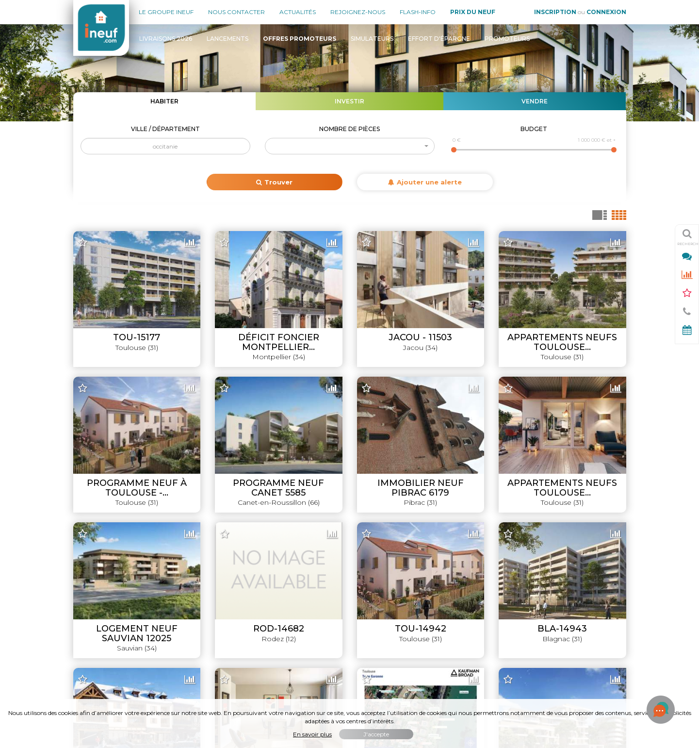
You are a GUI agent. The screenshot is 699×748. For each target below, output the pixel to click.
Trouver (274, 182)
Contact (86, 621)
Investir (349, 101)
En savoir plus (312, 734)
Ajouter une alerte (425, 182)
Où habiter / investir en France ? (574, 653)
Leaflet (426, 513)
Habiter (164, 101)
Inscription (555, 12)
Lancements (227, 38)
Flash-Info (418, 12)
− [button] (86, 254)
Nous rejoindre (97, 605)
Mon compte (94, 637)
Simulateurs (372, 38)
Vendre (534, 101)
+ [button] (86, 239)
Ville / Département (165, 129)
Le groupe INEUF (101, 556)
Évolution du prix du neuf (586, 637)
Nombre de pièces (349, 129)
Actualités (297, 12)
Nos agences (94, 572)
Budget (533, 129)
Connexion (606, 12)
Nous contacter (236, 12)
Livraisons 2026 (165, 38)
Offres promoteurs (595, 588)
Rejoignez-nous (357, 12)
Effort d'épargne (439, 38)
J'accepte (376, 734)
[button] (350, 146)
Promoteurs (507, 38)
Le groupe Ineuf (166, 12)
